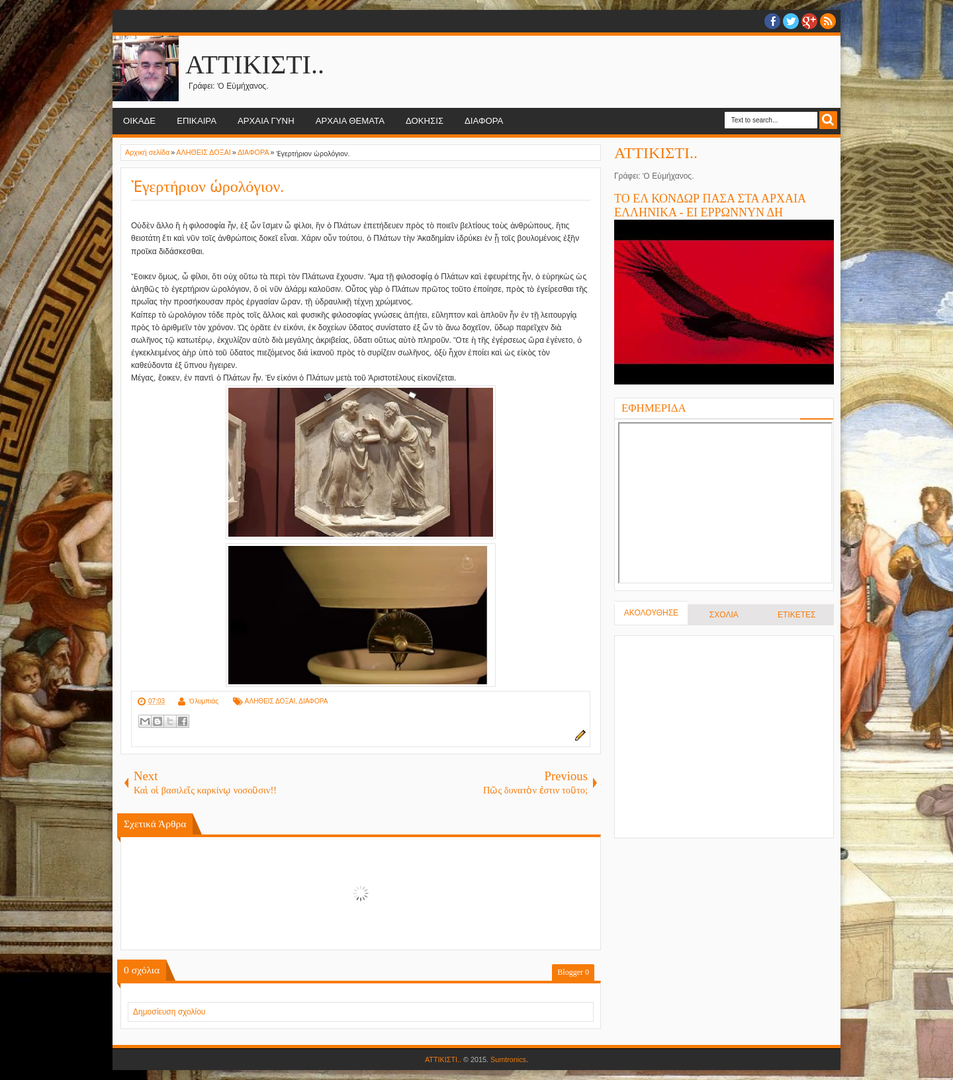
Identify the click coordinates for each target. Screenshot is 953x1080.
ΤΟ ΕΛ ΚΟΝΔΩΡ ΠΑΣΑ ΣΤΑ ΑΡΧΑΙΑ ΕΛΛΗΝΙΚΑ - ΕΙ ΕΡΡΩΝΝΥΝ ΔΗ (709, 205)
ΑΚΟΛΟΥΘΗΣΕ (651, 612)
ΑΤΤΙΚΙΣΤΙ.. (254, 64)
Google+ (809, 21)
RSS (828, 21)
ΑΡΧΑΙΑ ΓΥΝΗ (266, 121)
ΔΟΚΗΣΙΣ (424, 121)
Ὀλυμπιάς (203, 701)
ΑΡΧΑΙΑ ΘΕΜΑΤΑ (350, 121)
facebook (772, 21)
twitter (791, 21)
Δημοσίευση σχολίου (169, 1011)
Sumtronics (508, 1059)
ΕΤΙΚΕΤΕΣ (796, 614)
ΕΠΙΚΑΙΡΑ (196, 121)
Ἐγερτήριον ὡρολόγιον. (207, 186)
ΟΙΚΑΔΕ (139, 121)
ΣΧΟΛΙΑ (724, 614)
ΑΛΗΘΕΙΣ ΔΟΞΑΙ (270, 701)
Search (828, 120)
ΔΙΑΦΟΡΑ (484, 121)
